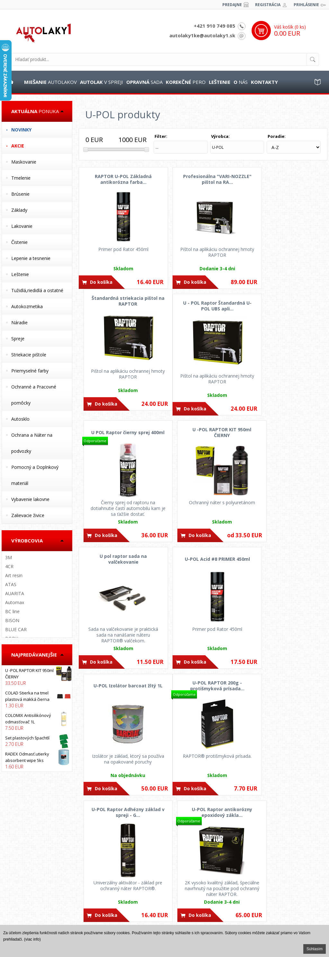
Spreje (17, 338)
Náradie (19, 322)
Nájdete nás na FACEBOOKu (286, 889)
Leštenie (20, 274)
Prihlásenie (306, 4)
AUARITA (14, 593)
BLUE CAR (16, 629)
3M (8, 557)
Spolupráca (17, 923)
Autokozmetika (27, 306)
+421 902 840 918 (193, 867)
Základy (19, 210)
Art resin (13, 575)
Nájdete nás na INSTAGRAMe (286, 911)
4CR (9, 566)
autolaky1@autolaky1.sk (201, 883)
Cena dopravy (106, 883)
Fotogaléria (17, 915)
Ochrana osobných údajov (32, 891)
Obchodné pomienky (26, 883)
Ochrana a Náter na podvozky (31, 443)
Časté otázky (19, 875)
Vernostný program (111, 899)
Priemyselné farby (30, 371)
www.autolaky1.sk (301, 882)
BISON (12, 620)
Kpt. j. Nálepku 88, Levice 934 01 (207, 918)
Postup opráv (19, 867)
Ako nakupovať (107, 867)
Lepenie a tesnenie (30, 258)
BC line (12, 611)
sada (144, 82)
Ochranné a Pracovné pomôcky (33, 395)
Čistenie (19, 242)
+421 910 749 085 (214, 25)
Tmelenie (21, 178)
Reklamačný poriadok (27, 907)
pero (186, 82)
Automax (14, 602)
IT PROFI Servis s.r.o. (296, 875)
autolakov (50, 82)
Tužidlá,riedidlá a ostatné (37, 290)
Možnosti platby (107, 875)
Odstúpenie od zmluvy (28, 899)
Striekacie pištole (28, 355)
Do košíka (101, 281)
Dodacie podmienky (111, 891)
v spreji (101, 82)
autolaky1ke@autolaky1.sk (202, 35)
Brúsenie (20, 194)
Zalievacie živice (27, 515)
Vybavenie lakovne (30, 499)
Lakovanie (21, 226)
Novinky (21, 130)
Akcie (17, 146)
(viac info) (32, 939)
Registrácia (267, 4)
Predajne (232, 4)
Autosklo (20, 419)
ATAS (10, 584)
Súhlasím (315, 949)
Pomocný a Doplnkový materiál (34, 475)
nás (241, 82)
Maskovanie (23, 162)
